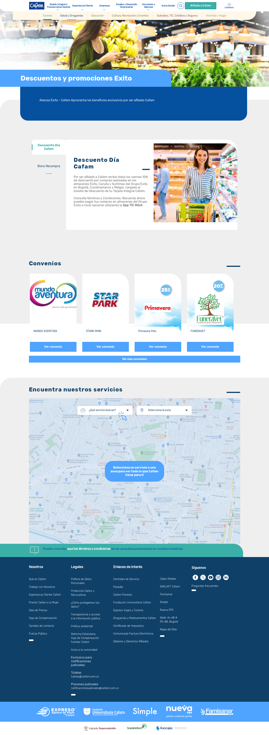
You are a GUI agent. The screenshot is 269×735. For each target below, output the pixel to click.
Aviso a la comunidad (84, 649)
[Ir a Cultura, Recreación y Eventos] (130, 15)
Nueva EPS (166, 610)
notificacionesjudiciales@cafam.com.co (95, 688)
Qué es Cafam (37, 579)
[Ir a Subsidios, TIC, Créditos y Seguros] (177, 15)
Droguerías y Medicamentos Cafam (134, 618)
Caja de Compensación (43, 618)
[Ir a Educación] (97, 15)
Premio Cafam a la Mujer (44, 602)
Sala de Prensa (38, 610)
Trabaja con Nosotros (42, 587)
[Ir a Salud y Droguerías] (71, 15)
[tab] (49, 147)
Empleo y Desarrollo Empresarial (126, 5)
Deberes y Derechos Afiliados (131, 641)
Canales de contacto (41, 626)
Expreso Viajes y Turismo (128, 610)
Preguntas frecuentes (205, 586)
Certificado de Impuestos (128, 626)
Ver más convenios (134, 359)
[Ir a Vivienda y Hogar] (216, 15)
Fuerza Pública (38, 633)
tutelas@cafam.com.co (85, 676)
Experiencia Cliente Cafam (45, 594)
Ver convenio (53, 347)
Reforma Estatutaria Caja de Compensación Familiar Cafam (85, 638)
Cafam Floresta (122, 594)
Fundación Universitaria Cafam (132, 602)
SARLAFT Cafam (170, 586)
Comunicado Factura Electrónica (133, 633)
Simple (164, 602)
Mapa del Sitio (168, 629)
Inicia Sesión (168, 5)
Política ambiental (82, 626)
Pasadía (118, 587)
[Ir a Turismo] (47, 15)
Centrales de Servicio (126, 579)
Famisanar (166, 594)
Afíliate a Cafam (200, 5)
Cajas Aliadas (168, 578)
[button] (47, 15)
